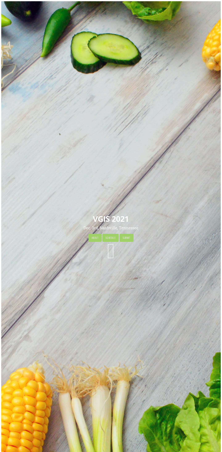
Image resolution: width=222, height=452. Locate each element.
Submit (126, 238)
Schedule (110, 238)
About (95, 238)
